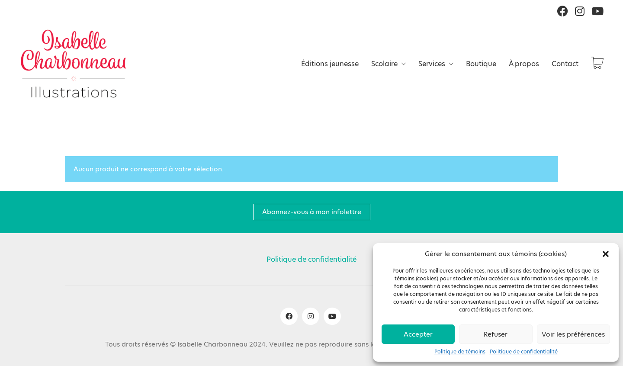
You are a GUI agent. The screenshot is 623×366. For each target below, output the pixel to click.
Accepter (418, 334)
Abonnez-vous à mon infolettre (311, 211)
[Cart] (597, 64)
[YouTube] (332, 316)
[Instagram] (310, 316)
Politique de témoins (459, 351)
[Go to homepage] (73, 63)
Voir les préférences (573, 334)
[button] (605, 254)
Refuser (495, 334)
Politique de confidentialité (524, 351)
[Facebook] (289, 316)
